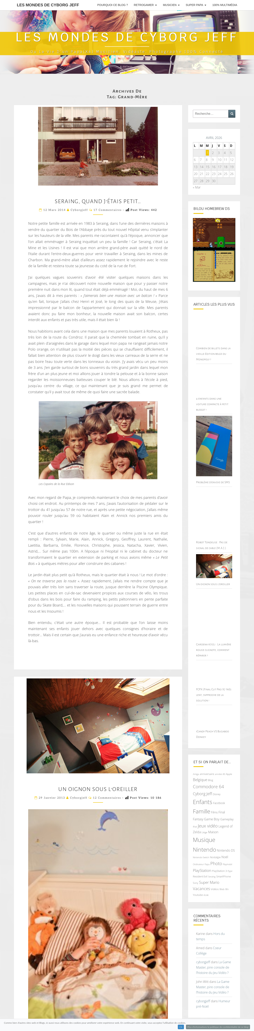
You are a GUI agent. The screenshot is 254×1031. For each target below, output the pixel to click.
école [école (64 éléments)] (206, 888)
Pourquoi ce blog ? (112, 5)
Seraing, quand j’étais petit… (98, 201)
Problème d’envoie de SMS (213, 475)
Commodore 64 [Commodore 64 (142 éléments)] (208, 780)
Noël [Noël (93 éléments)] (224, 850)
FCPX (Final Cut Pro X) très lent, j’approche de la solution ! (213, 688)
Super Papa (194, 5)
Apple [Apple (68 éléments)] (229, 767)
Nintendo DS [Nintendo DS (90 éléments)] (226, 844)
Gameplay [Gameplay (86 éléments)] (227, 812)
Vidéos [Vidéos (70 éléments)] (215, 882)
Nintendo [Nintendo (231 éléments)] (204, 842)
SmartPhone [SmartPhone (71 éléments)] (223, 869)
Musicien (169, 5)
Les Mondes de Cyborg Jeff (48, 5)
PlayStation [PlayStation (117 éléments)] (202, 863)
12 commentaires (107, 798)
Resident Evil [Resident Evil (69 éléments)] (200, 869)
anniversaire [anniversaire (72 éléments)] (207, 767)
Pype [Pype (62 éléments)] (230, 864)
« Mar (197, 187)
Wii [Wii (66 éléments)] (227, 882)
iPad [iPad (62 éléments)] (195, 819)
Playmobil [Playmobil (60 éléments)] (227, 857)
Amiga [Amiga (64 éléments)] (196, 767)
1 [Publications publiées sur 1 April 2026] (207, 153)
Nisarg (172, 1023)
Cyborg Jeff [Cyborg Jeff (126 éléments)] (202, 787)
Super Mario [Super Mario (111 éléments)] (209, 875)
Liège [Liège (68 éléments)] (204, 825)
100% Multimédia (224, 5)
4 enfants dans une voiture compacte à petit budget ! (212, 404)
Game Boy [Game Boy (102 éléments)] (211, 812)
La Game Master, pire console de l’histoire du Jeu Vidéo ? (213, 960)
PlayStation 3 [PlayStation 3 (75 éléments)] (219, 864)
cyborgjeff (79, 210)
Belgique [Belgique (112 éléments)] (200, 772)
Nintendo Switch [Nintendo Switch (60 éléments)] (201, 850)
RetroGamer (144, 5)
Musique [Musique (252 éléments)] (204, 833)
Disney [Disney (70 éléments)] (216, 787)
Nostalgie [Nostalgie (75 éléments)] (215, 850)
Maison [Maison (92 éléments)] (213, 825)
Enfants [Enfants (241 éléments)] (202, 795)
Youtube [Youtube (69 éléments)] (198, 888)
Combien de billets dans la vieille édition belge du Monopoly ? (213, 354)
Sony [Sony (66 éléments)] (195, 875)
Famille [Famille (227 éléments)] (201, 804)
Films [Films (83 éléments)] (214, 805)
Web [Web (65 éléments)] (221, 882)
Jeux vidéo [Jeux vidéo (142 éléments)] (208, 819)
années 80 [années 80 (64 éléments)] (220, 767)
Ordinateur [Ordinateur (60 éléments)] (198, 857)
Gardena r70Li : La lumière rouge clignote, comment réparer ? (213, 643)
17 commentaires (107, 210)
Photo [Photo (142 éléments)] (216, 857)
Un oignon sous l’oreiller (98, 789)
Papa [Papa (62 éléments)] (207, 857)
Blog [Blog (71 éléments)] (210, 773)
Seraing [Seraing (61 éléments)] (212, 869)
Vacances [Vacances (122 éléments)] (201, 882)
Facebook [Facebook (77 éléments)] (219, 796)
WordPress (140, 1023)
